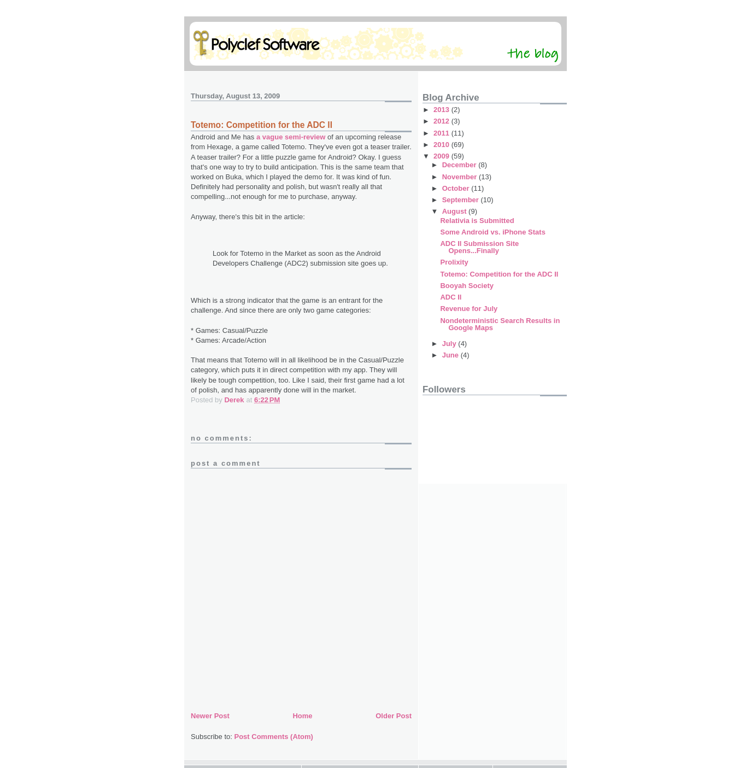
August (455, 211)
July (450, 343)
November (460, 177)
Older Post (394, 716)
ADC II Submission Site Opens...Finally (479, 247)
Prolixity (454, 262)
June (451, 355)
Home (302, 716)
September (461, 200)
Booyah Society (467, 286)
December (460, 165)
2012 (442, 121)
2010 (442, 144)
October (456, 188)
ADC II (450, 297)
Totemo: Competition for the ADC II (499, 274)
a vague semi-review (290, 137)
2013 (442, 109)
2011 (442, 133)
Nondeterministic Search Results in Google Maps (500, 324)
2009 (442, 156)
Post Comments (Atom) (273, 736)
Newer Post (210, 716)
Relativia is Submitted (477, 220)
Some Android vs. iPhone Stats (492, 232)
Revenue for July (468, 308)
